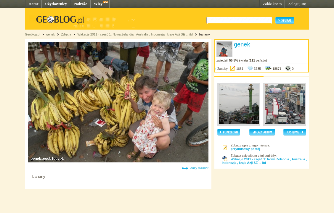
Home (33, 3)
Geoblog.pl (32, 34)
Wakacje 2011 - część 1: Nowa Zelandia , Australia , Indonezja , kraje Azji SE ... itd (134, 34)
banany (204, 34)
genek (50, 34)
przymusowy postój (245, 149)
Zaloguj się (297, 3)
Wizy (98, 3)
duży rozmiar (199, 168)
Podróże (80, 3)
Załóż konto (272, 3)
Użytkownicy (56, 3)
